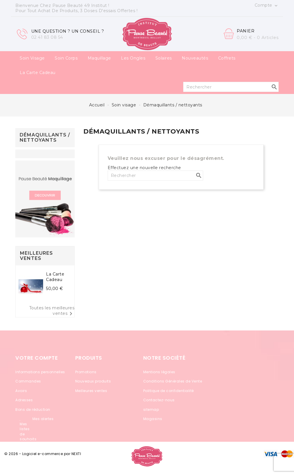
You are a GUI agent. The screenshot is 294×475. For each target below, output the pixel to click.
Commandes (28, 381)
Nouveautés (195, 58)
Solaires (163, 58)
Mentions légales (159, 371)
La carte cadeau (38, 72)
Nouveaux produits (93, 381)
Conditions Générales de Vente (172, 381)
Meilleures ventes (91, 390)
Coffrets (227, 58)
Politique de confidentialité (168, 390)
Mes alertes (43, 418)
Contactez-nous (159, 400)
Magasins (152, 418)
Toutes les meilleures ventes (52, 311)
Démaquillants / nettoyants (45, 137)
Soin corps (66, 58)
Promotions (86, 371)
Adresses (24, 400)
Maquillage (99, 58)
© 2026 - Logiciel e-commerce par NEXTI (42, 453)
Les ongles (133, 58)
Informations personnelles (40, 371)
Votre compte (36, 357)
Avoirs (21, 390)
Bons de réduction (32, 409)
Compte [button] (267, 5)
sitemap (151, 409)
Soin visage (32, 58)
